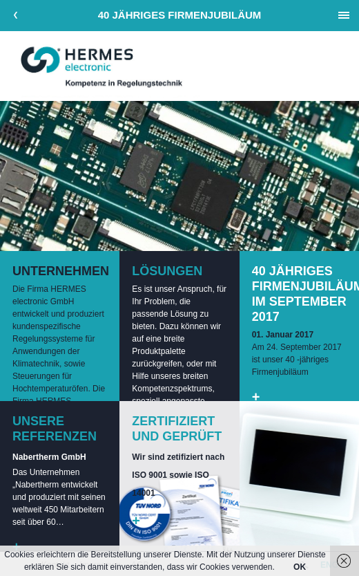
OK (299, 567)
